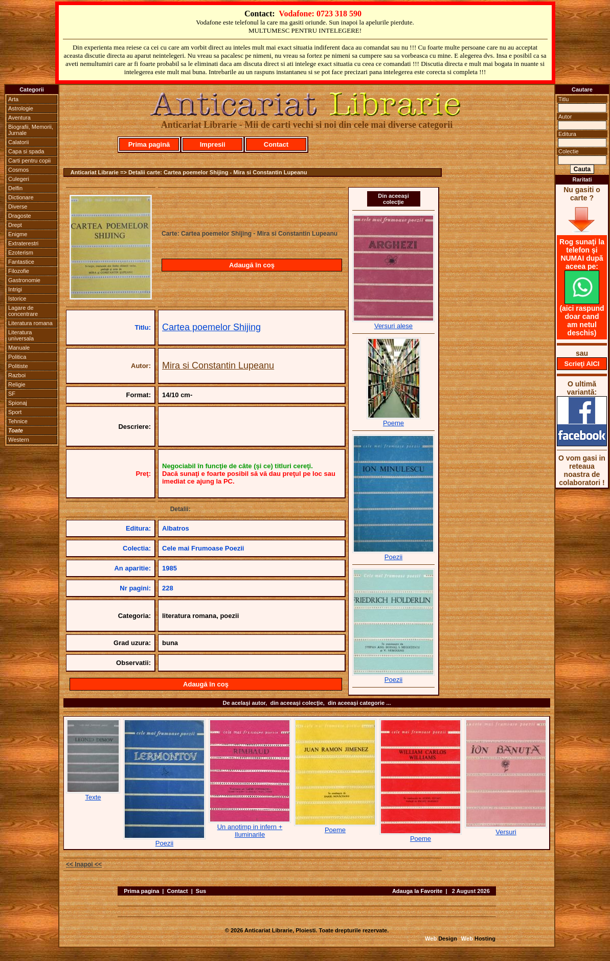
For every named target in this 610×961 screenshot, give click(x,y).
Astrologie (20, 108)
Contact (276, 144)
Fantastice (21, 262)
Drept (15, 225)
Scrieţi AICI (582, 364)
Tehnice (18, 421)
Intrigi (15, 289)
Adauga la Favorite (417, 891)
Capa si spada (26, 151)
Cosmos (18, 170)
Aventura (19, 118)
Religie (17, 384)
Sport (14, 412)
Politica (17, 357)
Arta (13, 99)
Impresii (212, 144)
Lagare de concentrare (23, 311)
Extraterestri (23, 243)
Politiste (18, 366)
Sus (201, 891)
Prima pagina (141, 891)
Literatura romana (30, 323)
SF (11, 394)
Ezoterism (20, 252)
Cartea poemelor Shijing (211, 327)
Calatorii (18, 142)
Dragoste (19, 216)
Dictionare (21, 197)
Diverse (17, 206)
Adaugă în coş (252, 265)
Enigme (17, 234)
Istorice (17, 298)
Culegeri (18, 179)
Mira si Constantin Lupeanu (218, 365)
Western (18, 440)
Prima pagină (149, 144)
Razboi (17, 375)
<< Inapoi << (84, 864)
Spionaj (17, 403)
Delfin (15, 188)
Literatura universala (21, 335)
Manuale (19, 348)
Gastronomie (24, 280)
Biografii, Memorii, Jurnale (30, 130)
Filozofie (18, 271)
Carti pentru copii (29, 160)
